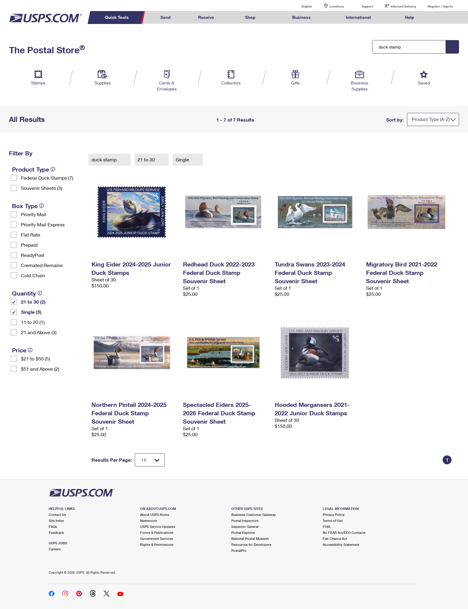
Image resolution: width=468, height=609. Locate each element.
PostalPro (239, 550)
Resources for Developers (251, 544)
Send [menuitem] (165, 17)
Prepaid (29, 245)
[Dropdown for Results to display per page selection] (150, 459)
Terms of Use (333, 520)
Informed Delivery (403, 6)
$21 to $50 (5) (35, 358)
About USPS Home (154, 514)
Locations (337, 6)
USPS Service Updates (157, 526)
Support (367, 6)
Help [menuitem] (409, 17)
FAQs (53, 526)
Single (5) (31, 312)
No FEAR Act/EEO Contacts (344, 532)
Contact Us (57, 514)
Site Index (56, 520)
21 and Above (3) (38, 332)
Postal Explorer (243, 532)
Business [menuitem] (301, 17)
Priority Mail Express (43, 224)
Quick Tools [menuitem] (117, 17)
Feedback (56, 532)
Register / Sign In (440, 6)
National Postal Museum (250, 538)
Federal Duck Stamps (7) (47, 178)
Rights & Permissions (156, 544)
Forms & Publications (156, 532)
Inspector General (245, 526)
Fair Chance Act (335, 538)
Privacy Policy (334, 514)
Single (183, 159)
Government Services (156, 538)
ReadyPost (32, 255)
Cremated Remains (42, 265)
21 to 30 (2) (33, 301)
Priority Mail (33, 214)
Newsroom (148, 520)
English (300, 6)
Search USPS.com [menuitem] (439, 17)
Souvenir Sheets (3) (41, 188)
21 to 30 (146, 159)
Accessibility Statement (341, 544)
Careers (55, 549)
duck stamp (104, 159)
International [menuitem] (358, 17)
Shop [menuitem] (250, 17)
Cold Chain (33, 275)
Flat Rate (30, 234)
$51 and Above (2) (40, 369)
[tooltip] (53, 169)
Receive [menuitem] (206, 17)
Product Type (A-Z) (431, 119)
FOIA (326, 526)
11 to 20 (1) (33, 322)
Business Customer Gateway (253, 514)
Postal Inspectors (245, 520)
